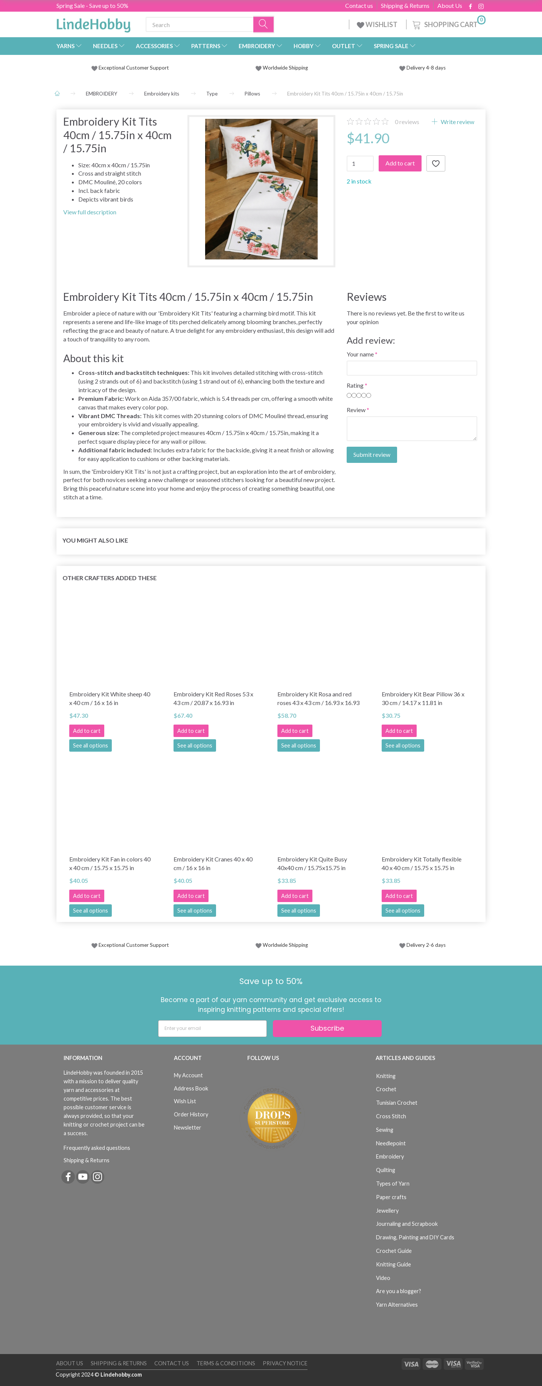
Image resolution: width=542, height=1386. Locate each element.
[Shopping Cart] (448, 23)
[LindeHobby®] (93, 23)
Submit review (371, 454)
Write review (457, 121)
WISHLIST (378, 24)
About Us (449, 5)
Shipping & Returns (405, 5)
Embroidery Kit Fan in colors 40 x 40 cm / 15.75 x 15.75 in (110, 863)
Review (356, 409)
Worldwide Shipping (282, 68)
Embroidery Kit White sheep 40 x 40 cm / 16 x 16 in (109, 698)
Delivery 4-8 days (422, 68)
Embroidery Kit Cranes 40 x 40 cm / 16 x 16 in (213, 863)
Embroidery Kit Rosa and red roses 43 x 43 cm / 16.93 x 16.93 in (318, 698)
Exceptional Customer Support (134, 68)
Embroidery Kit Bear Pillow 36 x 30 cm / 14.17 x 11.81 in (423, 698)
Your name (360, 354)
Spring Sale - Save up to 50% (92, 5)
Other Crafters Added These (109, 577)
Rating (355, 385)
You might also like (95, 540)
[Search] (263, 24)
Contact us (359, 5)
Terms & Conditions (225, 1363)
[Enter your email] (212, 1028)
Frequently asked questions (97, 1148)
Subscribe (327, 1028)
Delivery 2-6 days (422, 945)
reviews (407, 121)
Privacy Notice (285, 1363)
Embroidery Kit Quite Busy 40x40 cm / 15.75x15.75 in (312, 863)
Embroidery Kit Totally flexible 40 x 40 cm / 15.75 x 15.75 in (421, 863)
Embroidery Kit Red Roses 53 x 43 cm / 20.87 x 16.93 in (213, 698)
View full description (89, 211)
